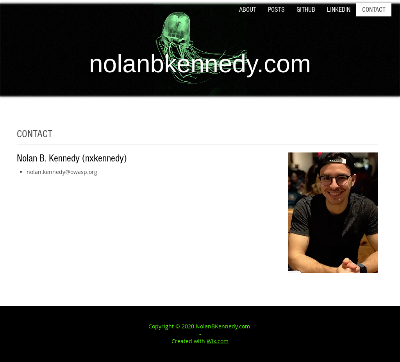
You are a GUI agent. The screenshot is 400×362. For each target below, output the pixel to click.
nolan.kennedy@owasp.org (62, 172)
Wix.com (218, 341)
